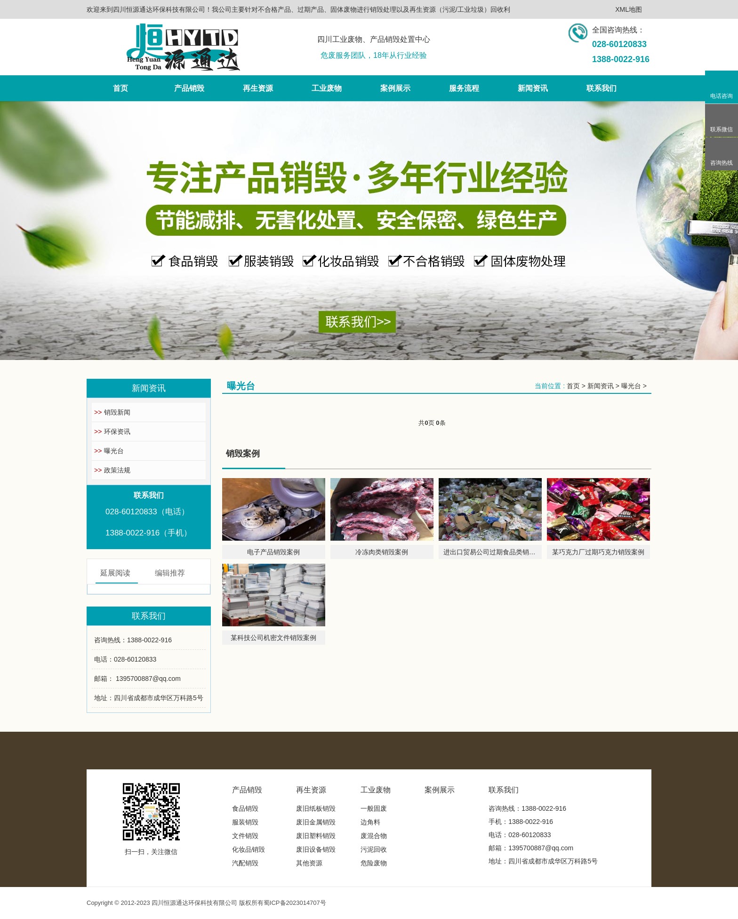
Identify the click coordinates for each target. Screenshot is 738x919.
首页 (573, 386)
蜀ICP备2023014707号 (295, 902)
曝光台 (109, 451)
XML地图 (628, 9)
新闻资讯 (600, 386)
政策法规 (112, 470)
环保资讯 (112, 431)
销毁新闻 (112, 412)
